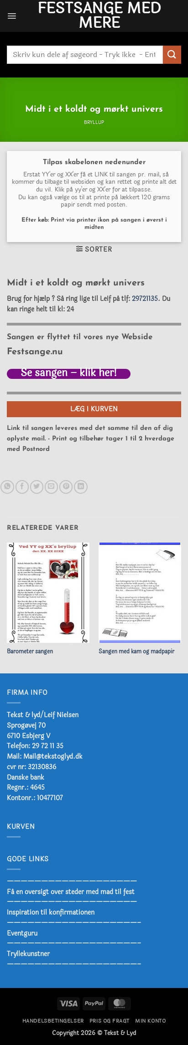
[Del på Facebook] (22, 487)
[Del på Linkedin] (80, 487)
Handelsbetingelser (53, 1021)
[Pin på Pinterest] (66, 487)
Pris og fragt (109, 1021)
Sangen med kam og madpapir (136, 652)
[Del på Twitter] (36, 487)
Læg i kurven (94, 409)
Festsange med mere (99, 16)
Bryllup (94, 122)
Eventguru (22, 933)
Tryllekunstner (28, 954)
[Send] (172, 54)
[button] (12, 15)
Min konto (150, 1021)
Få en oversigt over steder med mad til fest (71, 892)
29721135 (145, 299)
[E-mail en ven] (51, 487)
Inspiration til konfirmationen (50, 912)
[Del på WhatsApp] (7, 487)
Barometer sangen (30, 652)
